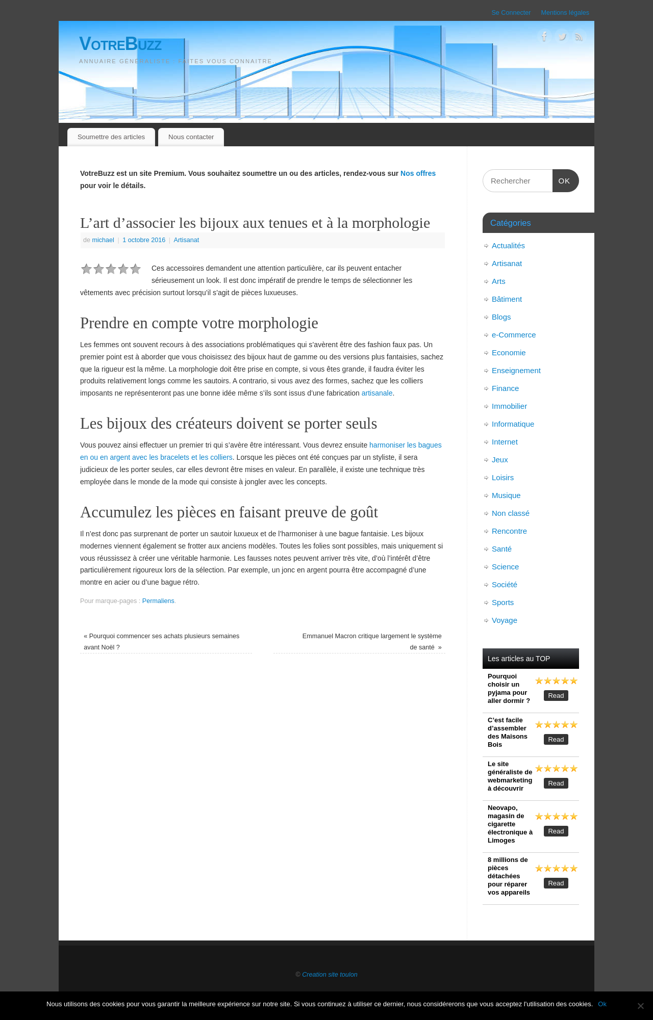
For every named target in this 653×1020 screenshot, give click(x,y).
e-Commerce (514, 334)
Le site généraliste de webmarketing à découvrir (510, 776)
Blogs (501, 316)
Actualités (508, 245)
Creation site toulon (330, 974)
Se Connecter (511, 12)
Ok (602, 1004)
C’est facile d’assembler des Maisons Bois (508, 732)
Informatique (513, 424)
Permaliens (158, 601)
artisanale (377, 393)
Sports (503, 602)
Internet (505, 441)
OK (561, 179)
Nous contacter (191, 137)
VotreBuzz (120, 43)
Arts (499, 281)
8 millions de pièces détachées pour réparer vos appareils (509, 876)
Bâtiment (507, 299)
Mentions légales (565, 12)
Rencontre (509, 531)
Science (505, 566)
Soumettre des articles (111, 137)
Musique (506, 495)
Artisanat (186, 240)
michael (103, 240)
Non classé (511, 513)
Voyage (504, 620)
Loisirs (503, 477)
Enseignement (516, 370)
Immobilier (509, 406)
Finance (505, 388)
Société (504, 584)
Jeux (500, 459)
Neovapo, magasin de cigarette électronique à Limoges (510, 824)
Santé (502, 548)
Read (556, 695)
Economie (509, 352)
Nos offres (418, 173)
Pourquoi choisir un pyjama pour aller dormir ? (509, 688)
